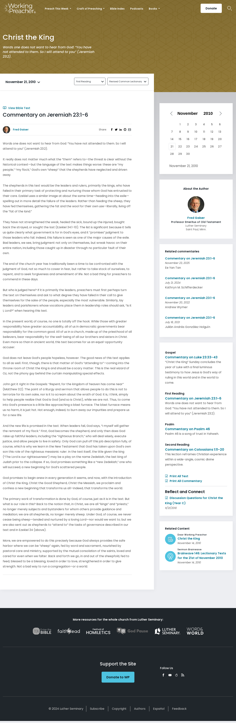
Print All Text (176, 476)
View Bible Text (16, 108)
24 (196, 146)
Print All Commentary (183, 481)
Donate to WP (118, 677)
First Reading (83, 81)
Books (153, 9)
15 (180, 139)
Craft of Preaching (90, 9)
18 (204, 139)
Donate (211, 8)
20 (220, 139)
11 (204, 132)
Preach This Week (57, 9)
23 (188, 146)
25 (204, 146)
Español (158, 709)
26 (212, 146)
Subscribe (97, 709)
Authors (139, 709)
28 (172, 154)
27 (220, 146)
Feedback (179, 709)
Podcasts (136, 9)
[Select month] (189, 113)
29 (180, 154)
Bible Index (117, 9)
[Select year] (209, 113)
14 (172, 139)
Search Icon (229, 8)
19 (212, 139)
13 (219, 132)
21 (172, 146)
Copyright (119, 709)
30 (188, 154)
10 (196, 132)
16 (188, 139)
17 (196, 139)
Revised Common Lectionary (125, 81)
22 (180, 146)
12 (212, 132)
